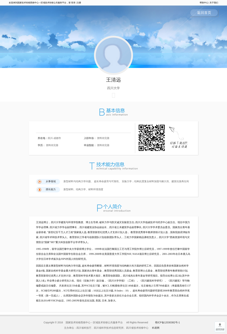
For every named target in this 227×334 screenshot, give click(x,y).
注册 (79, 2)
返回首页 (204, 13)
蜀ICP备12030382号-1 (167, 322)
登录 (73, 2)
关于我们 (214, 2)
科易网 (155, 327)
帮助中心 (204, 2)
